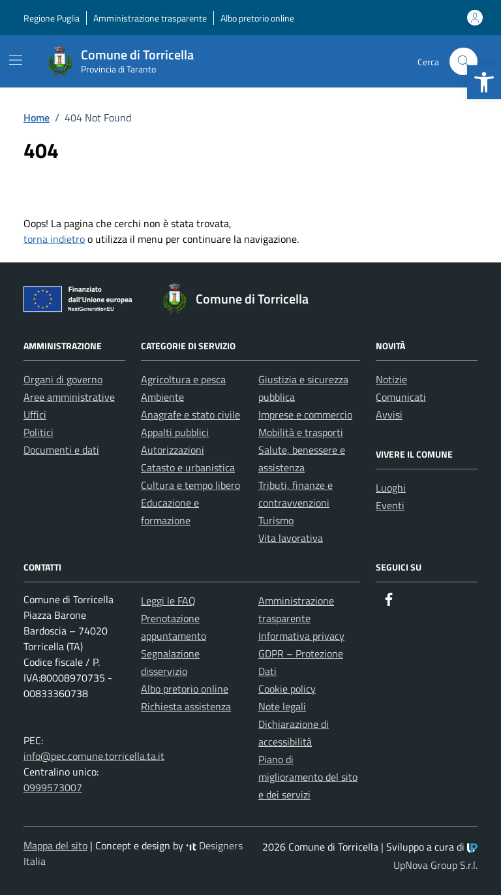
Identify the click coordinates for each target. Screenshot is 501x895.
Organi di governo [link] (62, 379)
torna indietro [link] (54, 239)
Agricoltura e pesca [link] (183, 379)
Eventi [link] (390, 505)
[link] (484, 82)
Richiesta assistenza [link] (186, 706)
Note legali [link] (282, 706)
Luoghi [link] (391, 487)
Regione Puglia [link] (51, 18)
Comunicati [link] (401, 397)
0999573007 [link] (52, 787)
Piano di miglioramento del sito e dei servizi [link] (307, 776)
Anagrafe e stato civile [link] (190, 414)
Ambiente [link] (162, 397)
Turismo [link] (276, 520)
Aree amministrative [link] (69, 397)
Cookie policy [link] (287, 689)
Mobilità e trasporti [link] (300, 432)
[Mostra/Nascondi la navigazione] (15, 60)
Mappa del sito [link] (55, 845)
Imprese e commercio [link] (305, 414)
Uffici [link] (34, 414)
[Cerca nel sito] (463, 62)
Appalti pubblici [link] (175, 432)
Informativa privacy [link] (301, 636)
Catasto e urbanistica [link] (188, 467)
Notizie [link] (391, 379)
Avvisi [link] (389, 414)
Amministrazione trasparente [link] (150, 18)
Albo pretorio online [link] (257, 18)
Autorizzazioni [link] (172, 450)
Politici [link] (38, 432)
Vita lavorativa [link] (290, 538)
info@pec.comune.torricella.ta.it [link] (93, 756)
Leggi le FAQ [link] (168, 600)
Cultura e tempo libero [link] (190, 485)
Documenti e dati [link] (61, 450)
